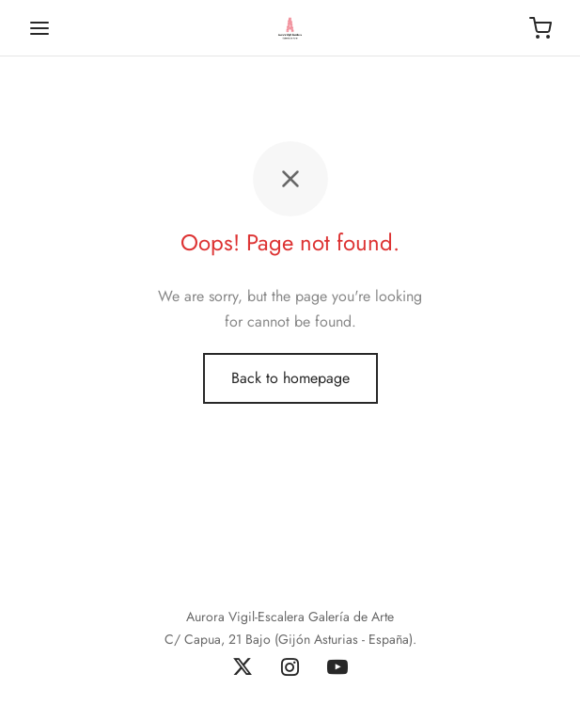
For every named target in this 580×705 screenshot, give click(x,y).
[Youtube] (337, 668)
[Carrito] (540, 28)
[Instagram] (290, 668)
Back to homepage (290, 378)
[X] (242, 668)
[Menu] (39, 28)
